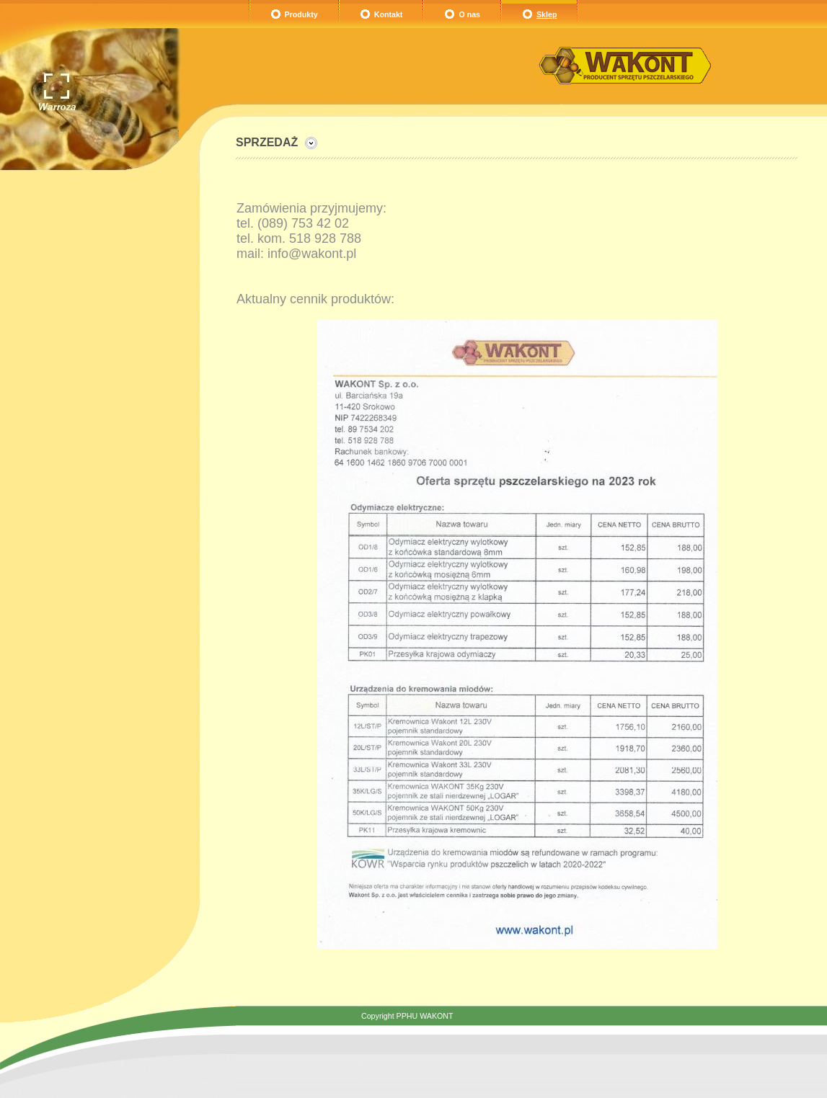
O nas (469, 14)
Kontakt (388, 14)
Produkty (301, 14)
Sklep (546, 14)
